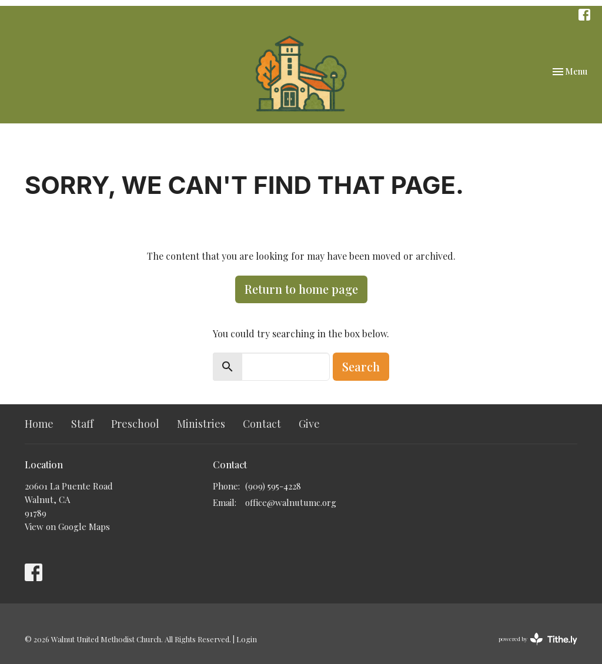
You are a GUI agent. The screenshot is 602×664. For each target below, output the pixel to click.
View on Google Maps (67, 526)
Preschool (135, 424)
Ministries (201, 424)
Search (361, 366)
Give (309, 424)
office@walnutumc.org (290, 502)
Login (246, 639)
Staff (82, 424)
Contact (262, 424)
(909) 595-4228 (273, 486)
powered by (538, 639)
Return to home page (301, 289)
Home (39, 424)
